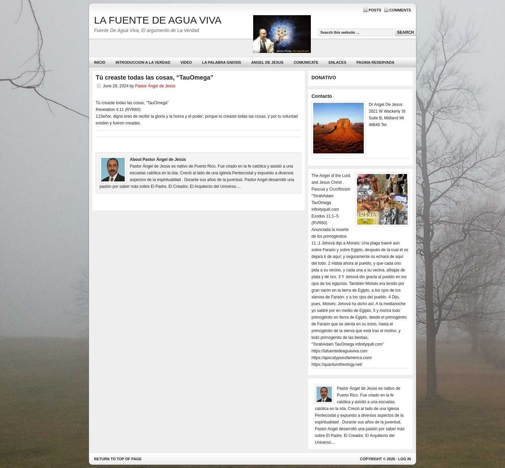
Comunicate (306, 62)
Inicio (100, 62)
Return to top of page (118, 459)
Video (186, 62)
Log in (404, 459)
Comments (400, 10)
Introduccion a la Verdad (143, 62)
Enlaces (338, 62)
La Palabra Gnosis (220, 63)
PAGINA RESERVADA (375, 62)
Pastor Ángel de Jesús (155, 86)
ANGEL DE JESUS (267, 62)
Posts (374, 10)
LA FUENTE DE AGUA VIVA (157, 20)
